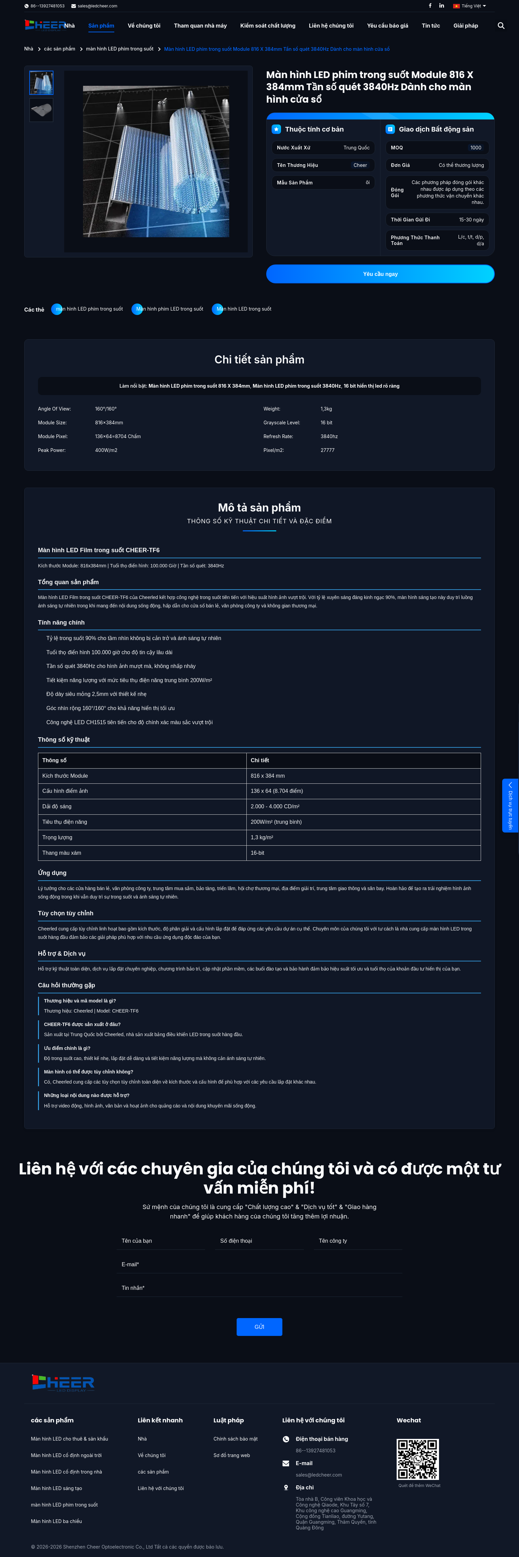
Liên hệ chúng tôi (331, 25)
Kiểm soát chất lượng (267, 25)
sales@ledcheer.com (97, 5)
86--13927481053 (48, 5)
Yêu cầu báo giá (387, 25)
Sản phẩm (101, 25)
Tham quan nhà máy (200, 25)
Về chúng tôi (144, 25)
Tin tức (431, 25)
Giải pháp (465, 25)
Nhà (69, 25)
